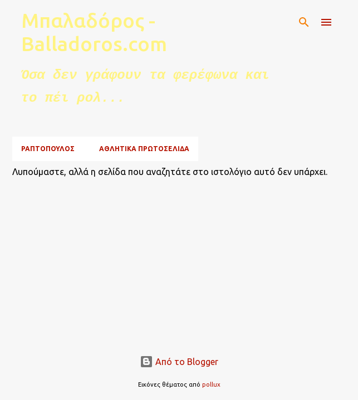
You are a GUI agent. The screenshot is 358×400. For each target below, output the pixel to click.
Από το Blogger (179, 362)
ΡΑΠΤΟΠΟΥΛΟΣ (48, 148)
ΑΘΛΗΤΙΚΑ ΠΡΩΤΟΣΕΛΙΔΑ (144, 148)
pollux (211, 384)
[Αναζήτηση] (304, 22)
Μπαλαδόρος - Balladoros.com (94, 32)
